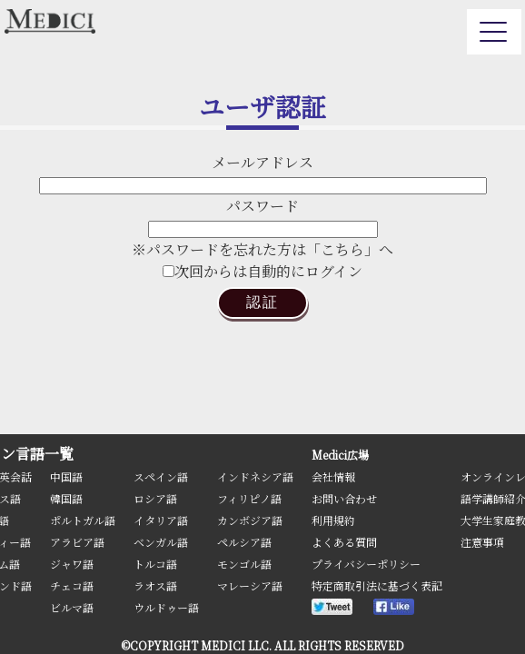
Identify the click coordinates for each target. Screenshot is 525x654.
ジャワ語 (72, 563)
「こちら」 (342, 249)
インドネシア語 (255, 476)
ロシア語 (155, 498)
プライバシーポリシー (366, 563)
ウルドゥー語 (166, 607)
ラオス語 (155, 585)
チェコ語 (72, 585)
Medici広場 (340, 454)
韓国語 (66, 498)
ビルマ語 (72, 607)
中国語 (66, 476)
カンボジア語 (249, 520)
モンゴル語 (244, 563)
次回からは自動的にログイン (262, 271)
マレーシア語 (249, 585)
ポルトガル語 (82, 520)
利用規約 (333, 520)
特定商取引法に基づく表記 (377, 585)
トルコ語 (155, 563)
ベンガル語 (161, 542)
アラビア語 (77, 542)
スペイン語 (161, 476)
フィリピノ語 (249, 498)
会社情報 (333, 476)
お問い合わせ (344, 498)
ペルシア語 (244, 542)
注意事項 (482, 542)
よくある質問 (344, 542)
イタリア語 (161, 520)
